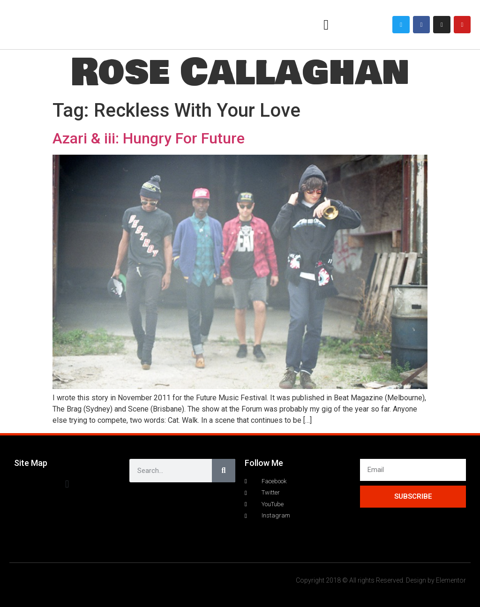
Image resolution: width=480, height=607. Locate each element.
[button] (326, 24)
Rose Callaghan (240, 72)
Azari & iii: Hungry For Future (148, 138)
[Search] (223, 470)
